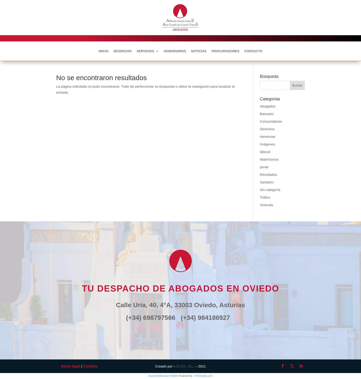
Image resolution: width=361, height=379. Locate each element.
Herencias (268, 137)
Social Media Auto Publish (163, 375)
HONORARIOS (175, 51)
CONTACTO (253, 51)
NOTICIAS (199, 51)
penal (264, 167)
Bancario (267, 114)
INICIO (103, 51)
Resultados (268, 174)
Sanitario (267, 182)
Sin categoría (270, 190)
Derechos (267, 129)
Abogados (268, 106)
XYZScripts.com (203, 375)
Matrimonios (269, 159)
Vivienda (266, 205)
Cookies (90, 366)
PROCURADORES (225, 51)
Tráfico (265, 197)
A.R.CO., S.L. (183, 366)
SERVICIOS (145, 51)
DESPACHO (122, 51)
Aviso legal (70, 366)
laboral (265, 152)
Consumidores (271, 121)
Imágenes (267, 144)
